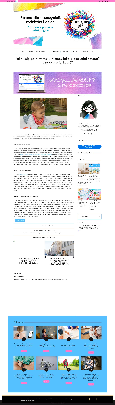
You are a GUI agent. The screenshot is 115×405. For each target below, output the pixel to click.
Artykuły (55, 51)
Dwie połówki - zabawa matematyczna (32, 233)
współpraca (85, 51)
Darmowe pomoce (27, 51)
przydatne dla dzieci (20, 220)
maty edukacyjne (23, 174)
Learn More (84, 399)
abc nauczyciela (42, 51)
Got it (93, 399)
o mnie (75, 51)
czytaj (91, 352)
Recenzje (66, 51)
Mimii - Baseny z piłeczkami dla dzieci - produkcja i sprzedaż (36, 154)
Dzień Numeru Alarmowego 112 (54, 233)
